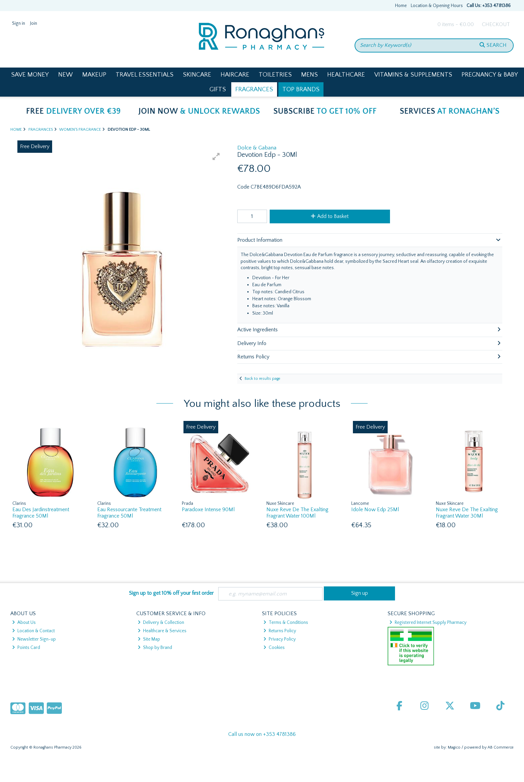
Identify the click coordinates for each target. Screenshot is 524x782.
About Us (24, 622)
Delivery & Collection (161, 622)
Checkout (496, 24)
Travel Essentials (144, 74)
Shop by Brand (155, 647)
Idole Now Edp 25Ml (375, 510)
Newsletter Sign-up (34, 639)
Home (401, 5)
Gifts (218, 89)
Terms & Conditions (285, 622)
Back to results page (262, 378)
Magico (454, 747)
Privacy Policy (279, 639)
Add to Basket (330, 216)
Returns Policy (279, 631)
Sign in (18, 23)
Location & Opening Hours (437, 5)
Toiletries (275, 74)
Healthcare (346, 74)
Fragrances (254, 89)
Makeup (94, 74)
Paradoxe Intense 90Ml (208, 510)
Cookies (274, 647)
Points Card (26, 647)
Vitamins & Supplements (413, 74)
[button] (216, 156)
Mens (309, 74)
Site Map (149, 639)
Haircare (235, 74)
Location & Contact (33, 631)
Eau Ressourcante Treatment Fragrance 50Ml (129, 513)
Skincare (197, 74)
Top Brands (300, 89)
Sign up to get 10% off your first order (171, 593)
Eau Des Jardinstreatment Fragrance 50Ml (40, 513)
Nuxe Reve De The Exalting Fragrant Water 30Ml (467, 513)
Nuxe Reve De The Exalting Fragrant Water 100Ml (297, 513)
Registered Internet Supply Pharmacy (428, 622)
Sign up (359, 593)
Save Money (30, 74)
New (65, 74)
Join (33, 23)
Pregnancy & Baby (490, 74)
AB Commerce (501, 747)
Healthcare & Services (162, 631)
